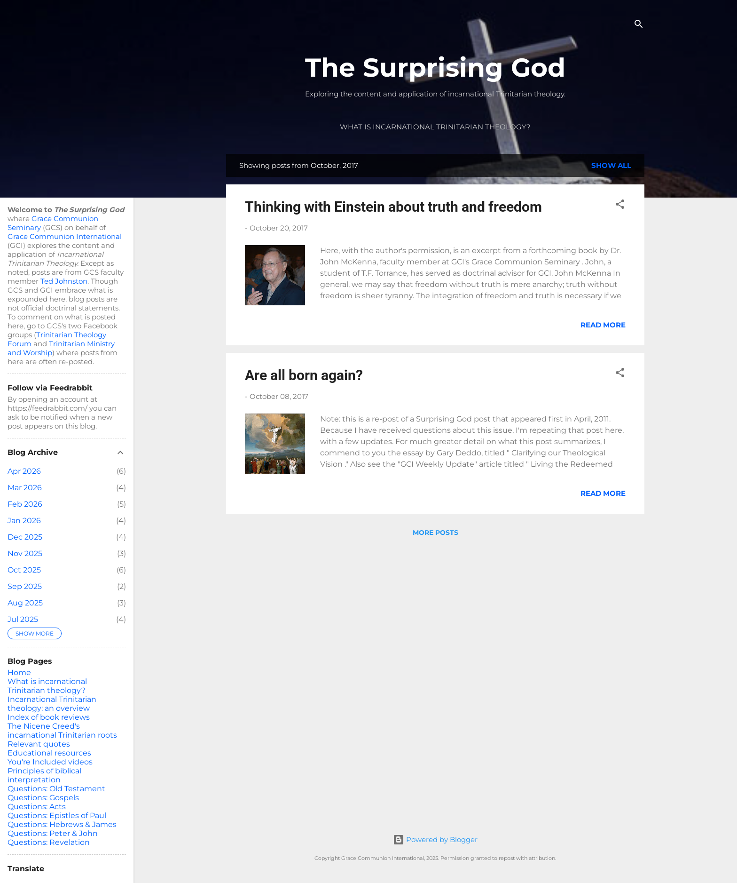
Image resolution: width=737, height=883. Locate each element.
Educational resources (49, 752)
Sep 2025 (25, 586)
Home (19, 672)
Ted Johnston (63, 281)
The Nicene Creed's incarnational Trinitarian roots (62, 731)
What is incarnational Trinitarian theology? (435, 126)
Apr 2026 (24, 471)
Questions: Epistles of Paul (57, 815)
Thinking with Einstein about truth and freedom (393, 207)
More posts (435, 532)
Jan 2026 (24, 520)
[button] (620, 206)
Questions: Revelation (49, 842)
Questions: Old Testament (56, 788)
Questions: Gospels (43, 797)
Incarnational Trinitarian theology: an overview (52, 704)
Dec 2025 (25, 537)
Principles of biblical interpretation (44, 775)
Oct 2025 (24, 569)
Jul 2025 (23, 619)
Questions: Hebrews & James (62, 824)
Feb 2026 (25, 504)
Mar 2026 (25, 487)
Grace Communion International (65, 236)
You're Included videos (50, 761)
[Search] (638, 25)
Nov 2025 (25, 553)
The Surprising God (435, 67)
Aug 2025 (25, 602)
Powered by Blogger (435, 839)
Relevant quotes (39, 744)
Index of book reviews (49, 717)
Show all (611, 165)
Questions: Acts (37, 806)
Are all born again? (304, 375)
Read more (603, 324)
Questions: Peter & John (53, 833)
